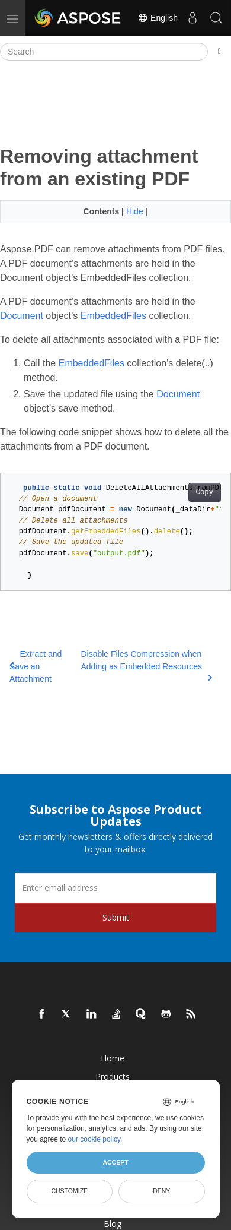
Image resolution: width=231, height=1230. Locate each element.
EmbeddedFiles (113, 316)
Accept (115, 1162)
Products (112, 1076)
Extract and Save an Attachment (35, 666)
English (157, 17)
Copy (204, 492)
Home (112, 1058)
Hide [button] (136, 211)
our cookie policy (94, 1139)
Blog (112, 1223)
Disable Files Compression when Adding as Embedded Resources (146, 665)
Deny (161, 1190)
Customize (69, 1190)
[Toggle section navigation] (219, 51)
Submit (115, 917)
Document (21, 316)
